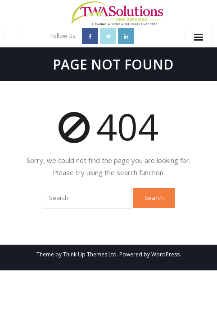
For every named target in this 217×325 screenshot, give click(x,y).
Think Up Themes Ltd (90, 254)
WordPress (165, 254)
